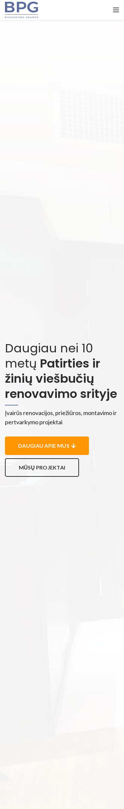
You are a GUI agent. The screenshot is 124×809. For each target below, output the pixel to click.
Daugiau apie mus (47, 445)
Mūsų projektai (42, 467)
